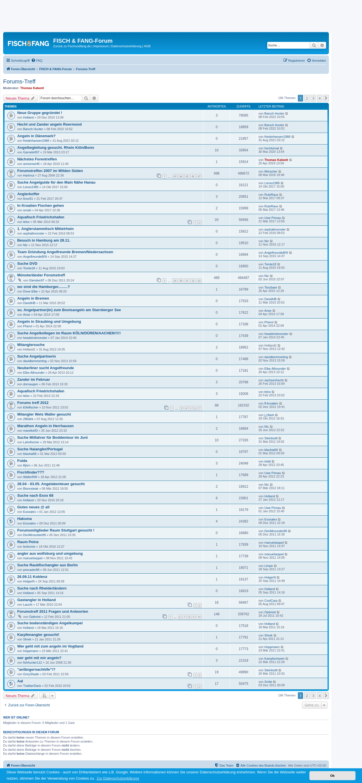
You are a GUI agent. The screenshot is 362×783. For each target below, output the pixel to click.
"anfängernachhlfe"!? (36, 669)
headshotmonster (35, 337)
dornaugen (30, 384)
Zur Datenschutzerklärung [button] (118, 778)
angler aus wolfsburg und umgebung (50, 553)
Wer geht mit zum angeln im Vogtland (50, 646)
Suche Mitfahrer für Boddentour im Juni (52, 437)
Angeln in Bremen (33, 298)
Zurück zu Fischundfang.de (72, 46)
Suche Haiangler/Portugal (40, 449)
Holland (28, 117)
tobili (267, 461)
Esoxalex (29, 511)
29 (174, 281)
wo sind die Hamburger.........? (43, 287)
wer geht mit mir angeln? (39, 658)
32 (192, 281)
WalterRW (30, 477)
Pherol (27, 326)
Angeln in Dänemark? (36, 136)
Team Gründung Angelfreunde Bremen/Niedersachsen (65, 252)
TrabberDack (32, 685)
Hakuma (24, 519)
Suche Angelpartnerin (36, 356)
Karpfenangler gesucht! (38, 635)
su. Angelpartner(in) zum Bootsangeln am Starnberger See (69, 310)
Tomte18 (29, 268)
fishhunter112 (32, 662)
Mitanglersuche (31, 345)
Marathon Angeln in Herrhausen (45, 426)
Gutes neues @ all (33, 507)
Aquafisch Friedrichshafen (40, 217)
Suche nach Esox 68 (35, 495)
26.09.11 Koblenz (32, 577)
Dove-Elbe (30, 291)
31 (187, 281)
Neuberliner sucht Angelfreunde (45, 368)
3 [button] (313, 98)
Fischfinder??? (30, 472)
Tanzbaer (270, 287)
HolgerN (29, 581)
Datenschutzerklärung (126, 46)
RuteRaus (271, 194)
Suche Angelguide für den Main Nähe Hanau (56, 182)
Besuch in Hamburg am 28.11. (43, 240)
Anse (26, 314)
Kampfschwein (274, 658)
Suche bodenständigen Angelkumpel (50, 623)
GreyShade (31, 674)
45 (187, 176)
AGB (147, 46)
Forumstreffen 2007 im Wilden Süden (50, 171)
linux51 (28, 198)
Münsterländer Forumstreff (41, 275)
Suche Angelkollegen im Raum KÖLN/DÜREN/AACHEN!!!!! (69, 333)
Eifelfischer (30, 407)
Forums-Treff (19, 81)
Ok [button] (332, 775)
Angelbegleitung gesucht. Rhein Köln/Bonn (55, 147)
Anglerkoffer (28, 194)
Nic (25, 245)
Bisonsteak (30, 488)
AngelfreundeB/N (35, 256)
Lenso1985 (30, 187)
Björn (27, 465)
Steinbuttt (270, 438)
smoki (27, 210)
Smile (268, 681)
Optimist (34, 616)
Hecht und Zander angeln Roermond (49, 124)
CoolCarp (270, 600)
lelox (26, 221)
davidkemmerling (35, 361)
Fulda (22, 461)
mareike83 (30, 430)
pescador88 (31, 569)
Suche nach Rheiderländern (41, 588)
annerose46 (31, 163)
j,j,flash (269, 415)
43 (174, 176)
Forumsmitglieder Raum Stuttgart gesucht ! (55, 530)
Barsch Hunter (274, 113)
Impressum (101, 46)
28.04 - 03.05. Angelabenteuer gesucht (51, 484)
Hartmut (28, 175)
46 (192, 176)
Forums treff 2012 (33, 403)
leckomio (29, 546)
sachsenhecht (274, 380)
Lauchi (27, 604)
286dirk (28, 419)
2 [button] (307, 98)
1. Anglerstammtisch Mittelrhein (45, 229)
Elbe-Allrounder (34, 372)
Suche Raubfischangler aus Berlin (47, 565)
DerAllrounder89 (34, 535)
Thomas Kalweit (32, 88)
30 (181, 281)
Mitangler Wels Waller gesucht (44, 414)
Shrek (27, 639)
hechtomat (271, 148)
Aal (20, 681)
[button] (326, 98)
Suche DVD (27, 263)
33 (199, 281)
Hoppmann (30, 651)
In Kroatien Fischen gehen (40, 205)
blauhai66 (30, 453)
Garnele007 (31, 152)
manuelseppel (274, 542)
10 (199, 617)
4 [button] (320, 98)
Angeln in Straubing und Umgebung (49, 321)
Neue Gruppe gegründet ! (39, 113)
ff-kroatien (271, 403)
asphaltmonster (33, 233)
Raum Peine (28, 542)
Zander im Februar (33, 379)
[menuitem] (36, 60)
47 (199, 176)
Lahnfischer (31, 442)
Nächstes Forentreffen (37, 159)
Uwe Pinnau (272, 218)
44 (181, 176)
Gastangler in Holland (36, 600)
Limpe (268, 565)
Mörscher (270, 171)
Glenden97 (36, 280)
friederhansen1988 (36, 140)
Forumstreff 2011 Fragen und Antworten (52, 611)
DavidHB (29, 303)
